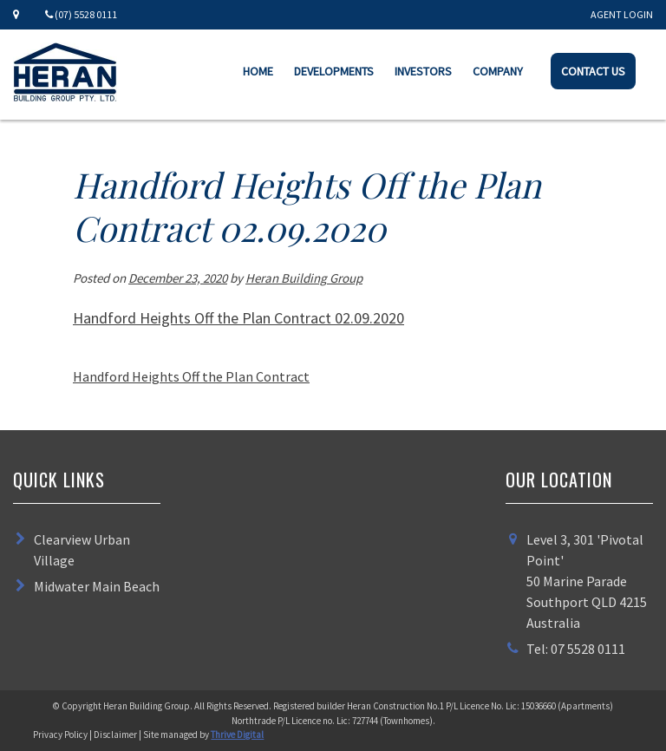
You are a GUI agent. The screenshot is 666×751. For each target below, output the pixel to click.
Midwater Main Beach (97, 586)
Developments (334, 71)
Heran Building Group (303, 278)
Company (498, 71)
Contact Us (593, 71)
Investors (423, 71)
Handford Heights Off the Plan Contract (191, 376)
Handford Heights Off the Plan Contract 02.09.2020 (238, 318)
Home (258, 71)
